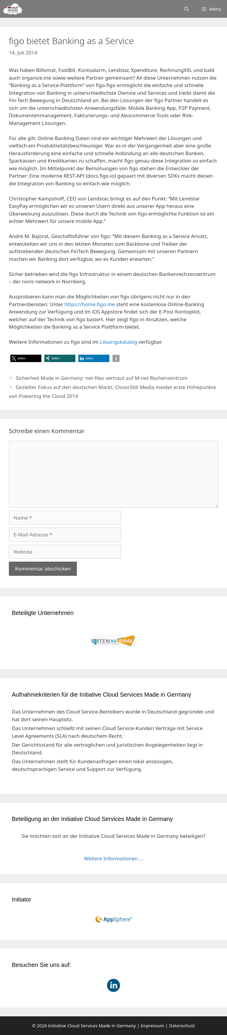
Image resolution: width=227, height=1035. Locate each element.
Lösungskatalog (118, 341)
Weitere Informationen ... (113, 858)
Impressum (152, 1025)
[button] (25, 358)
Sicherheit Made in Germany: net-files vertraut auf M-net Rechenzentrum (101, 378)
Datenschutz (182, 1025)
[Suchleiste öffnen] (186, 9)
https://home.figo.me (89, 304)
